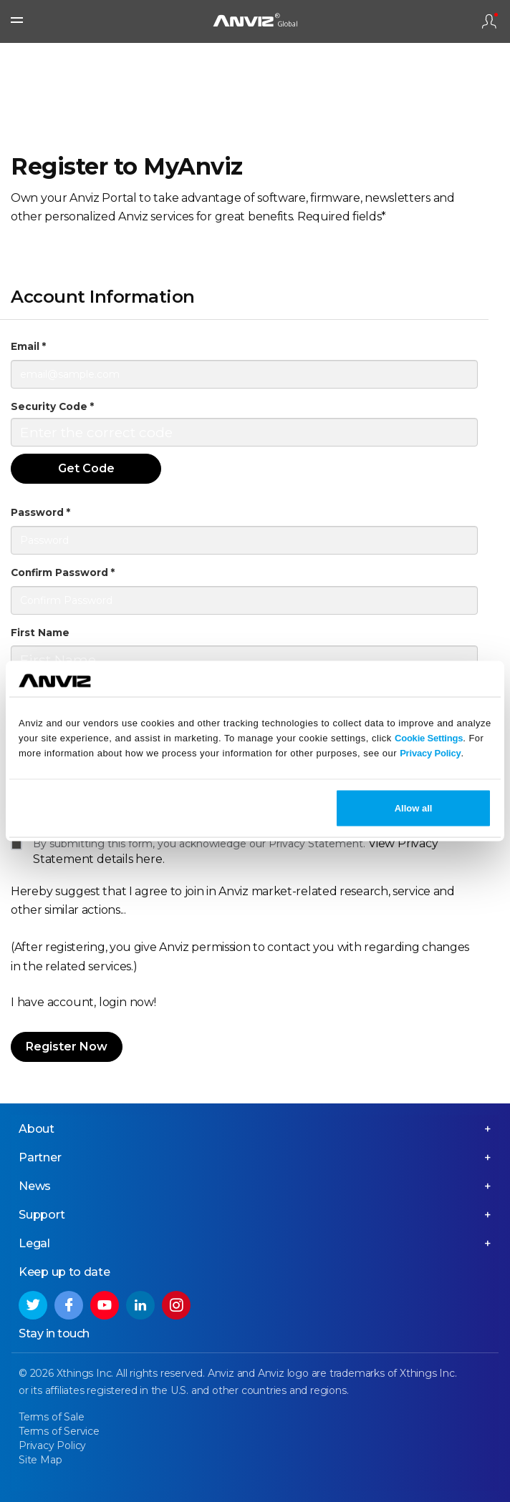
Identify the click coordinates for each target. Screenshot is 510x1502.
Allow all (414, 808)
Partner (40, 1157)
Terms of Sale (51, 1416)
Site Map (40, 1459)
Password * (40, 512)
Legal (34, 1243)
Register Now (66, 1046)
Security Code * (52, 406)
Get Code (86, 468)
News (35, 1186)
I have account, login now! (83, 1002)
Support (42, 1214)
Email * (28, 346)
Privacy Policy (430, 752)
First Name (40, 632)
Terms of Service (59, 1431)
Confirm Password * (63, 572)
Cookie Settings (429, 737)
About (36, 1129)
